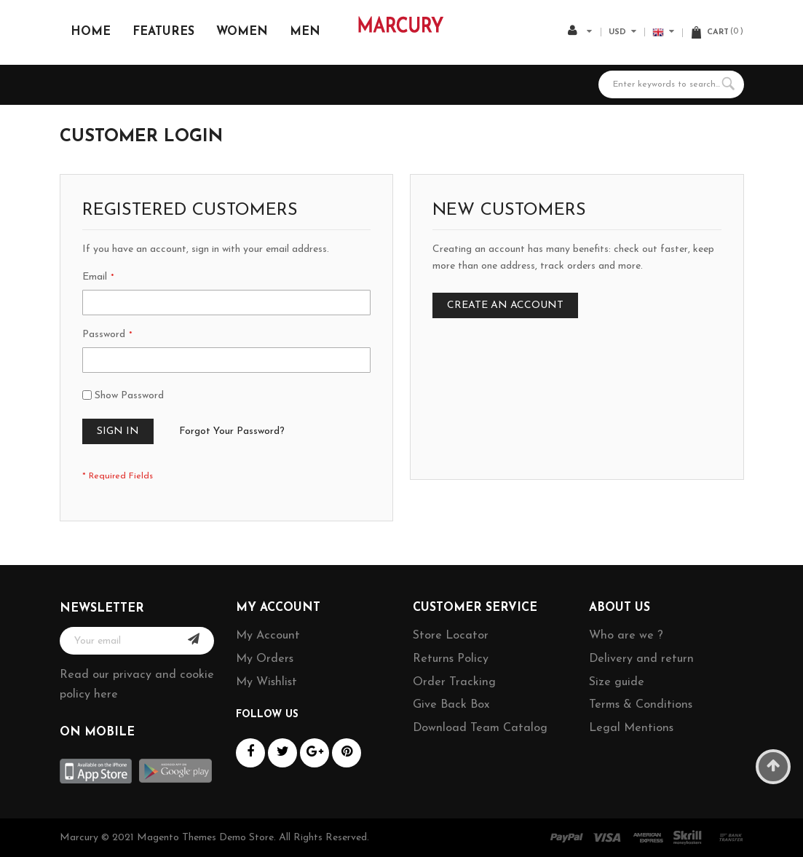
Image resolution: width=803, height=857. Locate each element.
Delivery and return (641, 659)
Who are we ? (626, 635)
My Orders (264, 659)
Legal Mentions (631, 728)
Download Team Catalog (480, 728)
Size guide (616, 682)
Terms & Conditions (640, 705)
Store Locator (450, 635)
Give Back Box (451, 705)
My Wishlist (266, 682)
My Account (268, 635)
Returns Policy (450, 659)
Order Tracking (454, 682)
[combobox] (671, 84)
